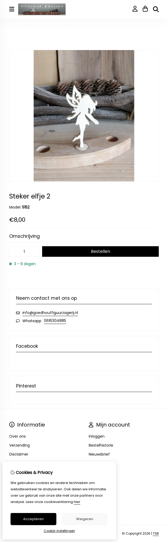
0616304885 (55, 320)
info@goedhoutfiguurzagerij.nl (50, 312)
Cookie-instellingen (59, 531)
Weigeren (84, 518)
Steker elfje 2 (75, 25)
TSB (156, 533)
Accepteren (33, 518)
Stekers (31, 25)
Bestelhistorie (101, 445)
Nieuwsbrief (99, 454)
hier (77, 501)
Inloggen (97, 436)
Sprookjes (51, 25)
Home (14, 25)
